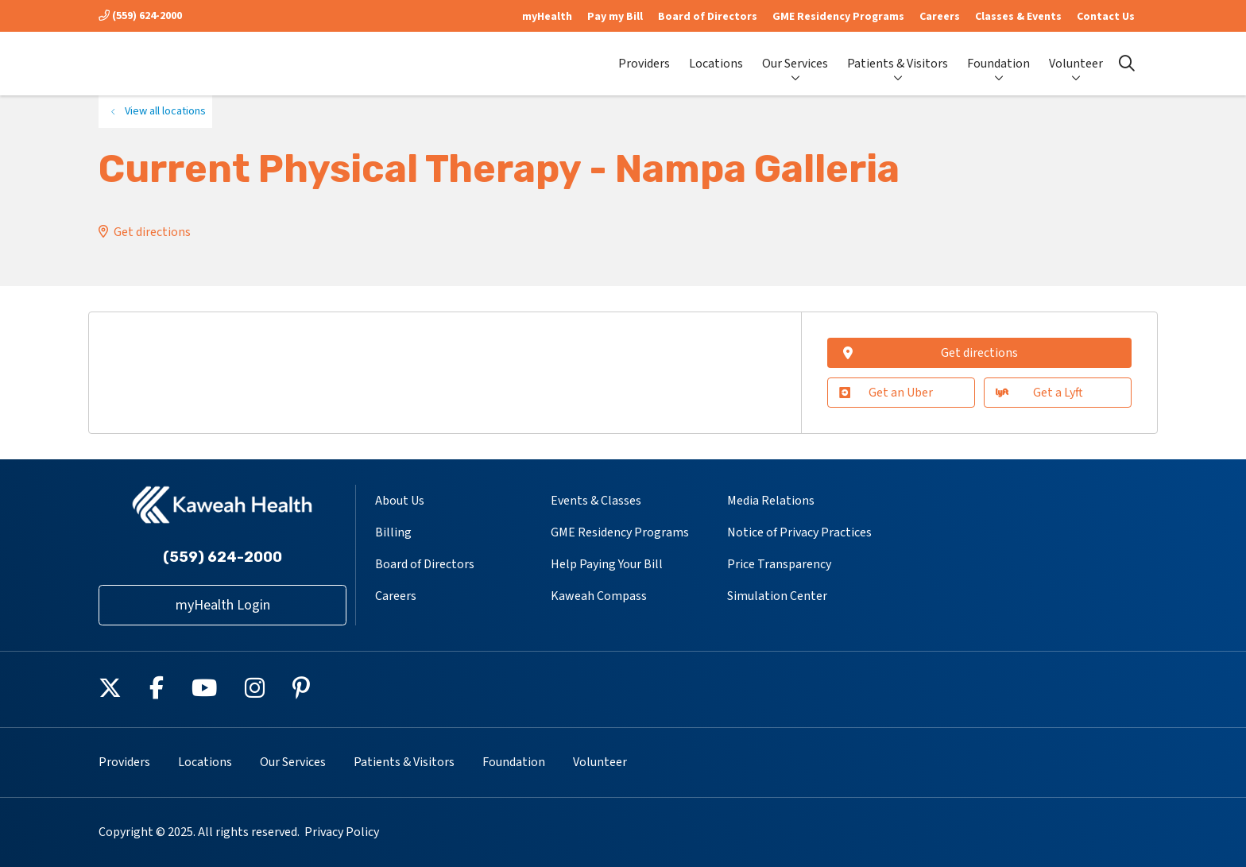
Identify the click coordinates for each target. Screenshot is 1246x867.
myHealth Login (223, 605)
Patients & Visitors (898, 56)
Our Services (795, 56)
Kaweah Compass (599, 596)
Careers (939, 17)
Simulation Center (777, 596)
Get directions (152, 232)
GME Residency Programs (838, 17)
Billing (393, 532)
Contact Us (1106, 17)
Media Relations (771, 500)
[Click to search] (1127, 64)
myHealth (547, 17)
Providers (644, 56)
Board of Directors (707, 17)
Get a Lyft (1039, 392)
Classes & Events (1018, 17)
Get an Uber (886, 392)
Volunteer (1075, 56)
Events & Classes (596, 500)
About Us (399, 500)
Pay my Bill (615, 17)
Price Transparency (779, 564)
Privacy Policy (341, 832)
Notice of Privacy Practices (799, 532)
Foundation (998, 56)
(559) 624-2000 (140, 16)
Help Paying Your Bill (607, 564)
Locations (716, 56)
